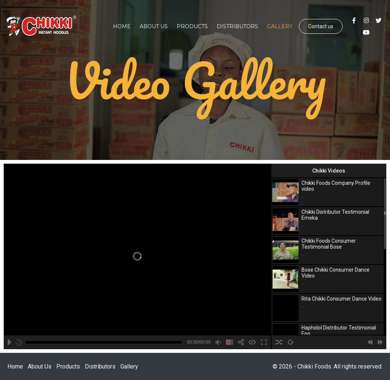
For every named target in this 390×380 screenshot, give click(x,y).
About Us (154, 26)
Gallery (280, 26)
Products (192, 26)
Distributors (237, 26)
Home (122, 26)
